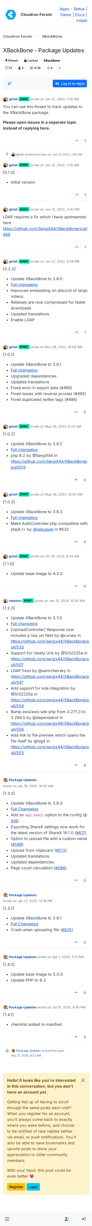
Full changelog (24, 284)
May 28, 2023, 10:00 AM (63, 494)
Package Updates (23, 780)
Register (16, 1187)
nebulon (15, 601)
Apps (64, 8)
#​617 (80, 832)
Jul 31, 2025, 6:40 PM (68, 1007)
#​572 (61, 850)
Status (79, 8)
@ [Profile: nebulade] (43, 529)
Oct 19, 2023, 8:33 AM (62, 556)
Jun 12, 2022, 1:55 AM (62, 99)
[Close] (83, 1080)
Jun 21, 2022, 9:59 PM (62, 261)
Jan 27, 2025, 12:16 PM (35, 901)
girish (13, 99)
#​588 (17, 844)
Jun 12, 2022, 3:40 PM (62, 209)
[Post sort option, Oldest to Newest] (9, 84)
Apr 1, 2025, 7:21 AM (68, 957)
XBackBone (51, 60)
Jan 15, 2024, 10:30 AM (67, 601)
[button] (7, 1219)
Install (82, 20)
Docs (80, 14)
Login (33, 1187)
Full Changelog (24, 808)
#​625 (67, 929)
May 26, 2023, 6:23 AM (63, 426)
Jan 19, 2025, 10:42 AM (35, 786)
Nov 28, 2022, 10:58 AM (63, 347)
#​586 (60, 867)
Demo (65, 14)
